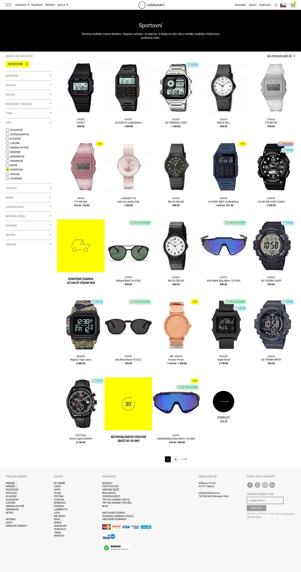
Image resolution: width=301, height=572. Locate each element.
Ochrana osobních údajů (117, 516)
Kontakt (107, 483)
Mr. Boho (59, 516)
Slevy (9, 522)
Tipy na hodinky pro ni (116, 499)
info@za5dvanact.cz (209, 493)
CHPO (57, 489)
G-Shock (59, 499)
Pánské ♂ (11, 483)
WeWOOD (59, 535)
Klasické (11, 496)
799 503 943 (205, 496)
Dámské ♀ (12, 486)
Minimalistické (15, 506)
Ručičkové (12, 489)
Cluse (57, 493)
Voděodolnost (111, 496)
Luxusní (10, 502)
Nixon (57, 522)
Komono (59, 506)
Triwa (57, 532)
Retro (9, 512)
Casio (57, 486)
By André (59, 483)
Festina (58, 496)
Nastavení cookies (113, 512)
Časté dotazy (110, 486)
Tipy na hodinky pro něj (117, 502)
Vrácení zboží (110, 489)
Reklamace (109, 493)
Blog (105, 506)
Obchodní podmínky (114, 519)
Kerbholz (60, 502)
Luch (57, 512)
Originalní (12, 509)
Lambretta (60, 509)
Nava (57, 519)
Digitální (11, 493)
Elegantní (12, 499)
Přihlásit (256, 508)
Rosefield (60, 529)
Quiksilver (60, 526)
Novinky (11, 519)
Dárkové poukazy (16, 526)
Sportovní (15, 64)
